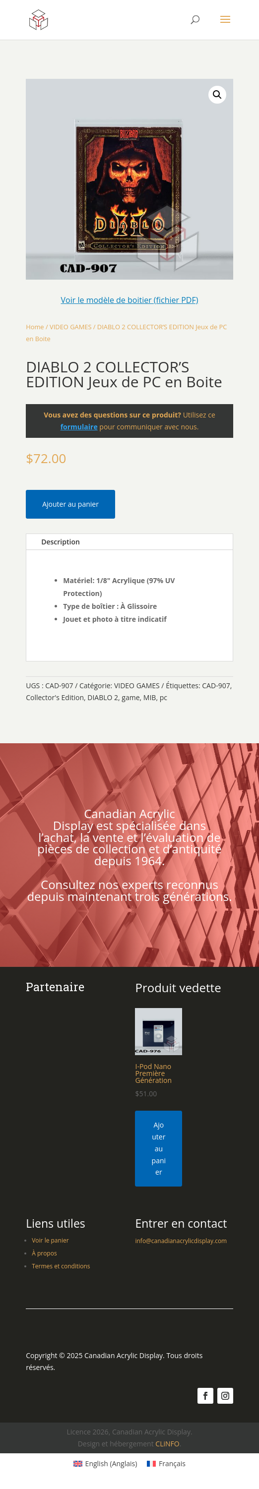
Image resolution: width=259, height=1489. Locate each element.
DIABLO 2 (102, 697)
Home (35, 326)
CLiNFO (167, 1443)
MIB (149, 697)
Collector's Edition (55, 697)
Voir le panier (50, 1240)
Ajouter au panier (70, 504)
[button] (217, 95)
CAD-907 (216, 685)
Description (60, 541)
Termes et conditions (61, 1266)
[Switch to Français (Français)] (166, 1463)
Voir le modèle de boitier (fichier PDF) (129, 300)
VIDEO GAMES (70, 326)
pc (163, 697)
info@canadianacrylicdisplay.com (181, 1241)
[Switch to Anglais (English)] (105, 1463)
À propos (44, 1253)
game (130, 697)
